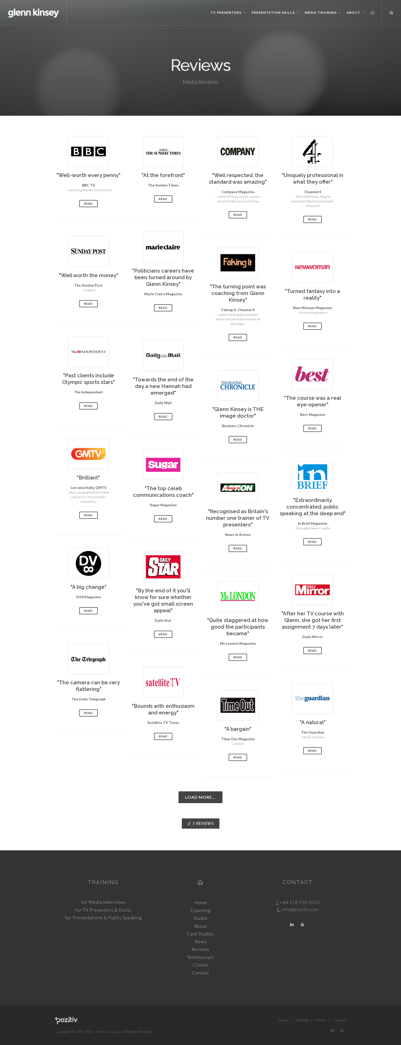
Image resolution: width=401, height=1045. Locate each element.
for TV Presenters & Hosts (103, 910)
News (201, 941)
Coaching (200, 910)
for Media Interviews (103, 902)
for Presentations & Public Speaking (103, 917)
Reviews (200, 823)
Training (103, 882)
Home (200, 902)
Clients (200, 965)
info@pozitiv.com (300, 909)
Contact (200, 973)
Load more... (200, 797)
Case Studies (200, 933)
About (200, 926)
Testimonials (200, 957)
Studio (200, 918)
